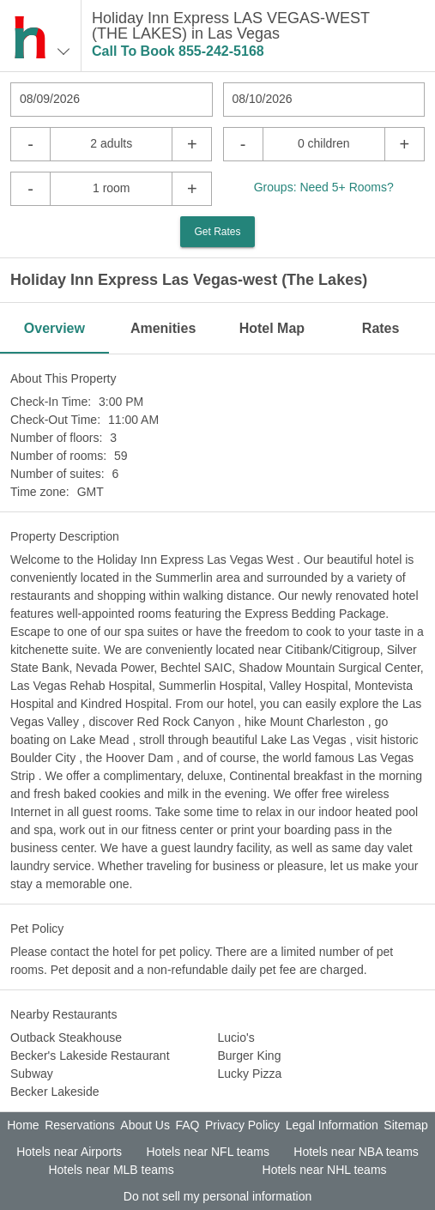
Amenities (163, 328)
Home (23, 1125)
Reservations (80, 1125)
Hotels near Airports (69, 1152)
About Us (145, 1125)
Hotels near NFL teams (207, 1152)
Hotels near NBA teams (356, 1152)
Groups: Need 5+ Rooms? (324, 187)
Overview (54, 328)
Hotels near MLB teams (110, 1170)
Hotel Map (272, 328)
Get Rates (217, 232)
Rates (381, 328)
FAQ (187, 1125)
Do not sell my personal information (217, 1196)
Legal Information (332, 1125)
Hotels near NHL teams (325, 1170)
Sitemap (405, 1125)
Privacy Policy (242, 1125)
